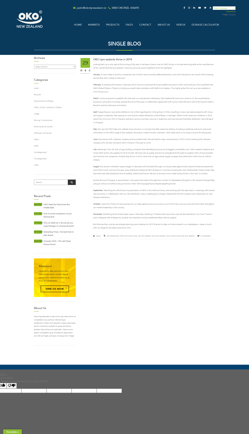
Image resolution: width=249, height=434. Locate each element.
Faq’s (129, 24)
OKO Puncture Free (128, 236)
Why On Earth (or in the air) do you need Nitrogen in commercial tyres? (59, 224)
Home (78, 24)
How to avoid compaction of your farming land (58, 215)
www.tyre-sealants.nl (184, 98)
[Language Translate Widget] (224, 8)
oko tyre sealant (158, 236)
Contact (145, 24)
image (36, 113)
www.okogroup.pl (100, 91)
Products (112, 24)
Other (36, 139)
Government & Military (44, 101)
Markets (94, 24)
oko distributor (113, 236)
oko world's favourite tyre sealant (180, 236)
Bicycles (37, 94)
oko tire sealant (144, 236)
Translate (229, 14)
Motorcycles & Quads (43, 126)
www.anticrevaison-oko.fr (159, 204)
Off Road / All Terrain (43, 133)
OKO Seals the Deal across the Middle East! (57, 206)
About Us (164, 24)
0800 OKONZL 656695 (125, 8)
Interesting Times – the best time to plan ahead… (59, 233)
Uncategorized (40, 152)
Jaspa (142, 194)
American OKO (109, 119)
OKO (128, 228)
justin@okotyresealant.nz (91, 8)
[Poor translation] (12, 386)
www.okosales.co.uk (137, 129)
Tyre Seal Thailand (204, 214)
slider (36, 146)
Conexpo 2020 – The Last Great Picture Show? (57, 243)
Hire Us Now (55, 288)
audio (36, 88)
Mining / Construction (43, 120)
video (36, 165)
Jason (98, 236)
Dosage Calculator (205, 24)
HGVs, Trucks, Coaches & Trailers (48, 107)
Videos (180, 24)
